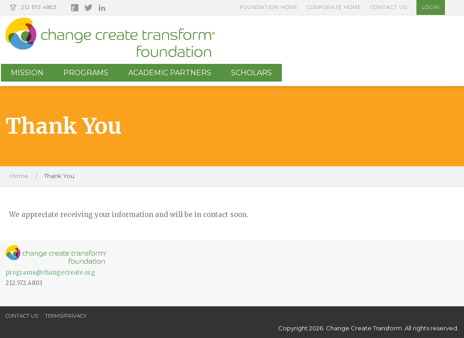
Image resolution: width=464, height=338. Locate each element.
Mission (27, 72)
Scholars (251, 72)
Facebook (74, 7)
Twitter (88, 7)
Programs (85, 72)
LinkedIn (101, 7)
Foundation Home (269, 7)
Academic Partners (169, 72)
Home (19, 175)
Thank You (59, 175)
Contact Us (388, 7)
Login (431, 7)
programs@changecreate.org (50, 272)
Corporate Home (334, 7)
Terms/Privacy (66, 316)
